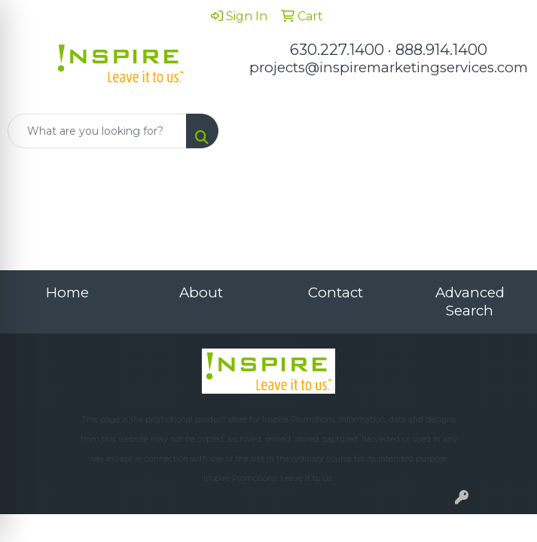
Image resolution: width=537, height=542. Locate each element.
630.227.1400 (337, 50)
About (201, 292)
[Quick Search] (97, 131)
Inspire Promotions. (299, 420)
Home (67, 292)
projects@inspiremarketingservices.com (388, 67)
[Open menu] (507, 131)
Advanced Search (470, 301)
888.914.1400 (441, 50)
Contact (335, 292)
